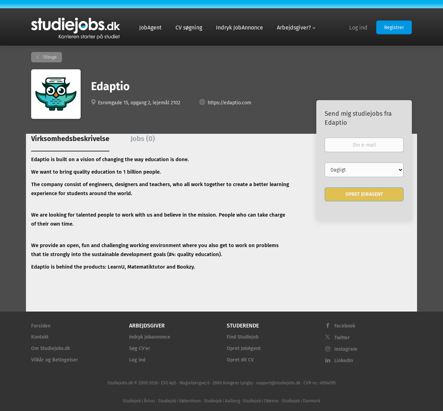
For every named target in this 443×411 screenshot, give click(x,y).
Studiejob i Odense (261, 401)
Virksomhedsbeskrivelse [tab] (70, 138)
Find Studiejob (243, 337)
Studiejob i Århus (139, 401)
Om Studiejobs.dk (50, 348)
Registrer (394, 27)
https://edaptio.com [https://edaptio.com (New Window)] (229, 103)
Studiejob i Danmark (301, 401)
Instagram (345, 349)
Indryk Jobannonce (149, 337)
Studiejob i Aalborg (222, 401)
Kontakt (39, 337)
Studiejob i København (179, 401)
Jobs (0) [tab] (142, 138)
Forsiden (41, 326)
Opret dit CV (240, 360)
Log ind (358, 27)
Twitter (342, 338)
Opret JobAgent (244, 348)
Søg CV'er (139, 348)
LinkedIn (343, 361)
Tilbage (49, 57)
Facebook (344, 326)
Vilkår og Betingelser (54, 360)
